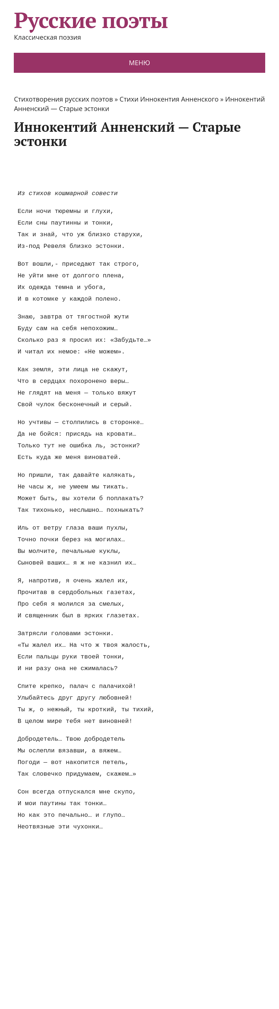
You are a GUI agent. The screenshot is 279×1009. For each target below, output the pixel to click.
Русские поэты (90, 20)
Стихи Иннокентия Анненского (169, 99)
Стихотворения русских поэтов (63, 99)
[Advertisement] (146, 168)
